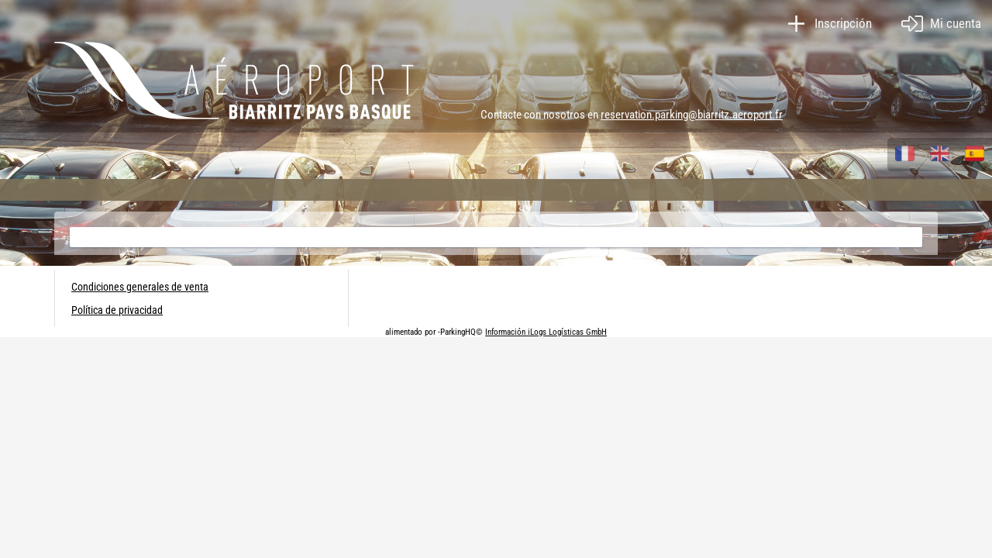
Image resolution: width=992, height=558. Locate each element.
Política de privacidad (117, 310)
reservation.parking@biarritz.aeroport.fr (692, 115)
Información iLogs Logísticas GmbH (546, 332)
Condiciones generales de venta (139, 287)
